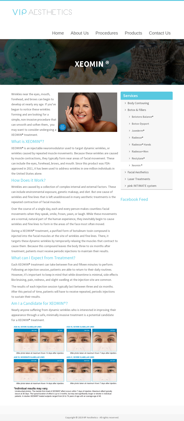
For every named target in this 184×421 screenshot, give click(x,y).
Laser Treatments (139, 179)
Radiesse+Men (140, 151)
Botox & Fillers (137, 110)
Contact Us (160, 33)
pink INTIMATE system (142, 186)
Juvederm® (138, 130)
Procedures (107, 33)
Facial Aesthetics (138, 172)
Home (58, 33)
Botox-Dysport (140, 123)
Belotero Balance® (142, 116)
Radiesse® (137, 137)
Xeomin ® (137, 165)
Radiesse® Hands (141, 144)
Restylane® (138, 158)
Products (133, 33)
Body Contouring (138, 103)
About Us (80, 33)
